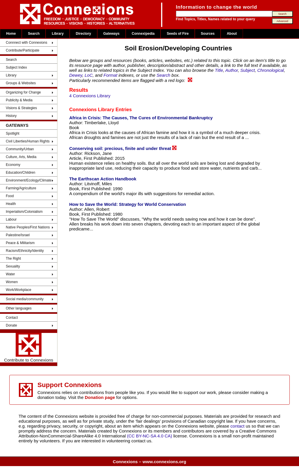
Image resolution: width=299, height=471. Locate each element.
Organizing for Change (23, 92)
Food (10, 196)
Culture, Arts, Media (21, 157)
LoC (89, 75)
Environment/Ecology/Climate (28, 180)
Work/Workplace (18, 290)
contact (238, 426)
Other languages (19, 308)
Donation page (100, 397)
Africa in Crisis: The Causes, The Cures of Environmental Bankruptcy (140, 117)
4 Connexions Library (89, 95)
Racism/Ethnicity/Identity (25, 251)
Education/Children (20, 173)
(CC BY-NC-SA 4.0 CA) (149, 435)
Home (11, 34)
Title (219, 70)
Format (111, 75)
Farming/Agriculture (21, 188)
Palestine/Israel (18, 235)
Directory (83, 34)
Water (10, 274)
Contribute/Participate (22, 50)
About (232, 34)
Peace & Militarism (20, 243)
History (11, 116)
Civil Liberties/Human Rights (28, 141)
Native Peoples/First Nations (28, 227)
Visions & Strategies (21, 108)
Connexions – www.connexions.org (149, 461)
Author (231, 70)
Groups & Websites (21, 83)
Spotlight (12, 133)
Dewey (75, 75)
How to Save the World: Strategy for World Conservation (127, 204)
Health (11, 204)
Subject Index (16, 67)
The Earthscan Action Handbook (102, 178)
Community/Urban (20, 149)
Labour (11, 219)
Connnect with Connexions (26, 43)
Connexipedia (143, 34)
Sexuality (13, 266)
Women (12, 282)
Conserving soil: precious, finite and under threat (122, 148)
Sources (208, 34)
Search (33, 34)
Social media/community (25, 299)
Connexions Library (91, 109)
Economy (13, 165)
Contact (12, 318)
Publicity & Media (19, 100)
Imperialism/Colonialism (24, 212)
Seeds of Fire (177, 34)
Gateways (111, 34)
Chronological (270, 70)
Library (58, 34)
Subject (247, 70)
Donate (11, 325)
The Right (13, 258)
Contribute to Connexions (28, 347)
